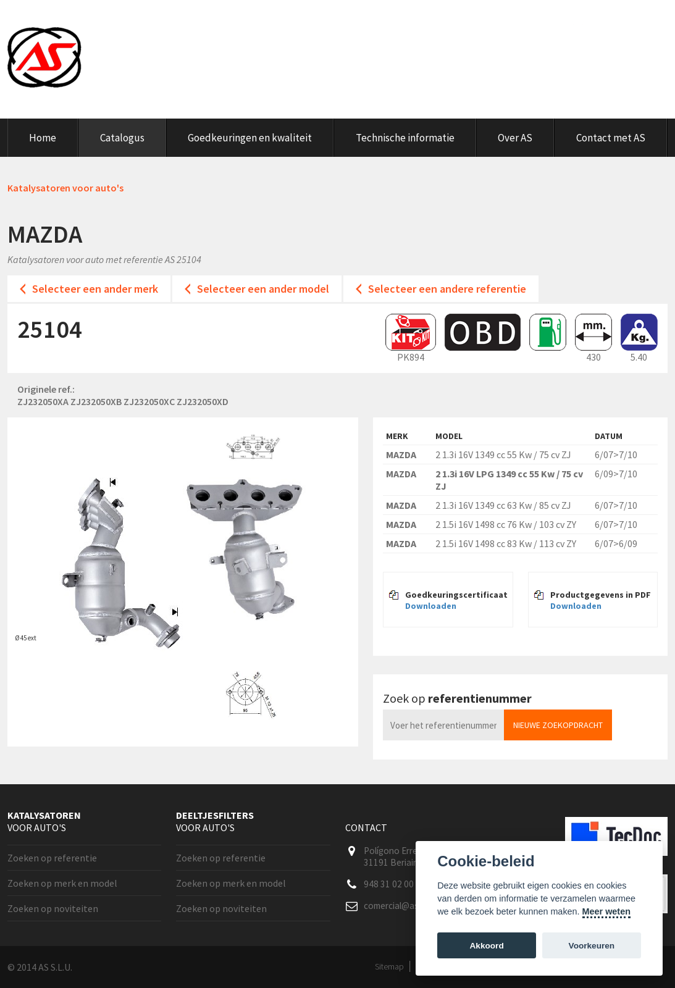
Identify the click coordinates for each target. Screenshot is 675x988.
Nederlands (612, 21)
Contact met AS (610, 137)
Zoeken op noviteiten (52, 908)
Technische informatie (405, 137)
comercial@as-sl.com (405, 905)
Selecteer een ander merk (95, 289)
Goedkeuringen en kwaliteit (250, 137)
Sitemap (389, 966)
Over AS (515, 137)
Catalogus (122, 137)
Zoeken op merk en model (62, 883)
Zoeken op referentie (52, 858)
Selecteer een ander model (263, 289)
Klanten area (531, 21)
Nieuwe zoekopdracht (558, 725)
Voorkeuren (592, 945)
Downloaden (430, 605)
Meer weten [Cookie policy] (606, 911)
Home (42, 137)
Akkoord (487, 945)
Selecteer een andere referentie (447, 289)
